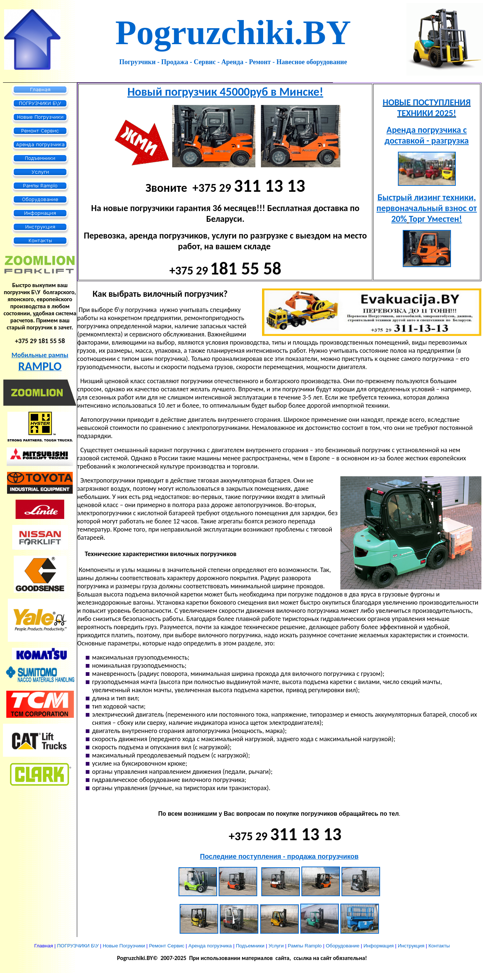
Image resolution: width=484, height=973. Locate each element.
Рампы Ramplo (304, 946)
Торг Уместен (434, 218)
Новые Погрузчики (124, 946)
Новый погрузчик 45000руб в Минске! (225, 92)
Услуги (276, 946)
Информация (378, 946)
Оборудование (343, 946)
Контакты (439, 946)
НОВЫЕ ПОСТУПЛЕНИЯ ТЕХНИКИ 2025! (427, 107)
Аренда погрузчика (210, 946)
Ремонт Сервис (166, 946)
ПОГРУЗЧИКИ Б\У (78, 946)
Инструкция (411, 946)
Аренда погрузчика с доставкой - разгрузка (427, 135)
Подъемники (250, 946)
